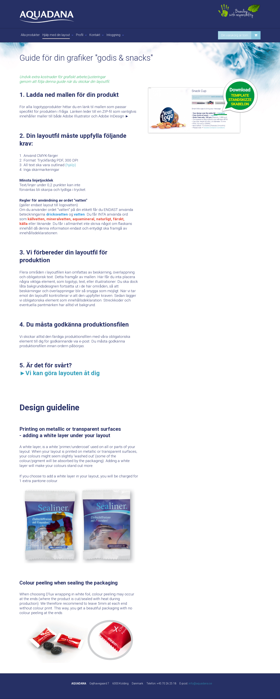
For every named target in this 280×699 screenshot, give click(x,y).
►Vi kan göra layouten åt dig (59, 373)
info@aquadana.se (200, 683)
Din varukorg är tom (240, 35)
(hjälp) (70, 165)
